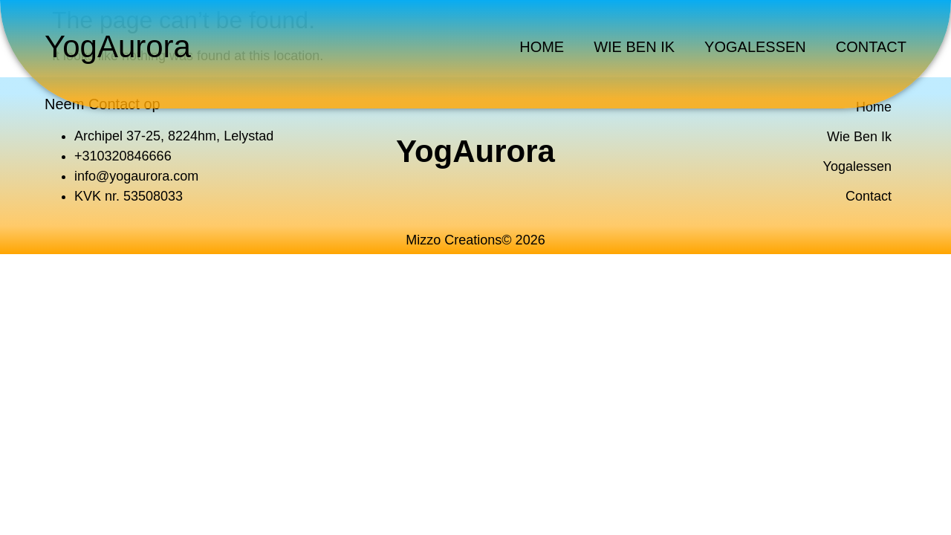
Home (541, 47)
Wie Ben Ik (634, 47)
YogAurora (118, 46)
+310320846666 (123, 156)
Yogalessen (755, 47)
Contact (871, 47)
